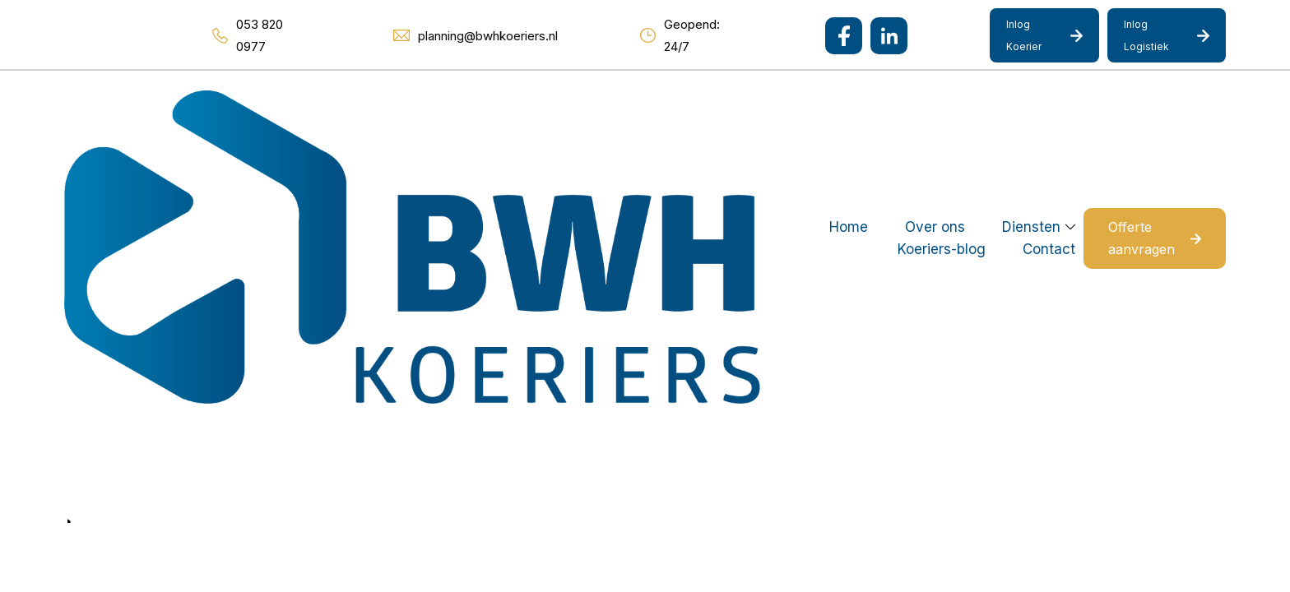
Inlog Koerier (1024, 35)
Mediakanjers (349, 480)
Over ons (501, 102)
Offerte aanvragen (1119, 102)
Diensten (597, 102)
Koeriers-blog (722, 102)
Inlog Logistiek (1146, 35)
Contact (829, 102)
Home (414, 102)
